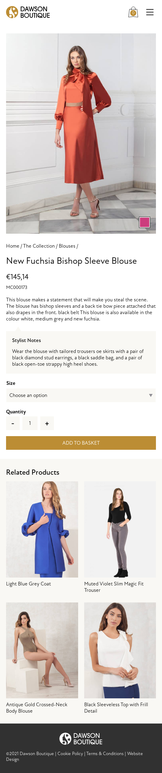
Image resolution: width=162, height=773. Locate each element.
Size (10, 383)
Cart (134, 11)
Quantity (16, 412)
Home (12, 246)
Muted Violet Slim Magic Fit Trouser (120, 537)
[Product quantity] (30, 423)
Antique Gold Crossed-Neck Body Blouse (42, 658)
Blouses (67, 246)
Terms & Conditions (105, 754)
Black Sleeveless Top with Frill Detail (120, 658)
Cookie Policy (70, 754)
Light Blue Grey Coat (42, 534)
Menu (151, 12)
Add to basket (81, 443)
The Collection (39, 246)
